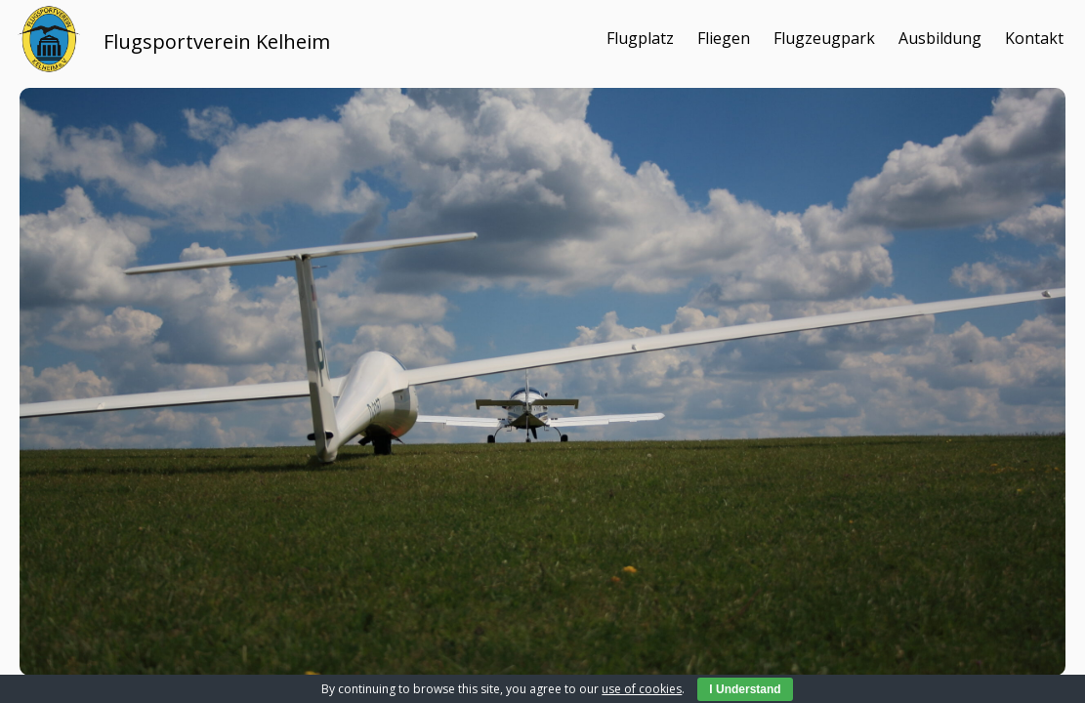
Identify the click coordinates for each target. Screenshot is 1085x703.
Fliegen (723, 38)
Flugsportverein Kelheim (217, 41)
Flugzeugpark (824, 38)
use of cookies (642, 689)
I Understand (744, 689)
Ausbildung (939, 38)
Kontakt (1034, 38)
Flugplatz (640, 38)
